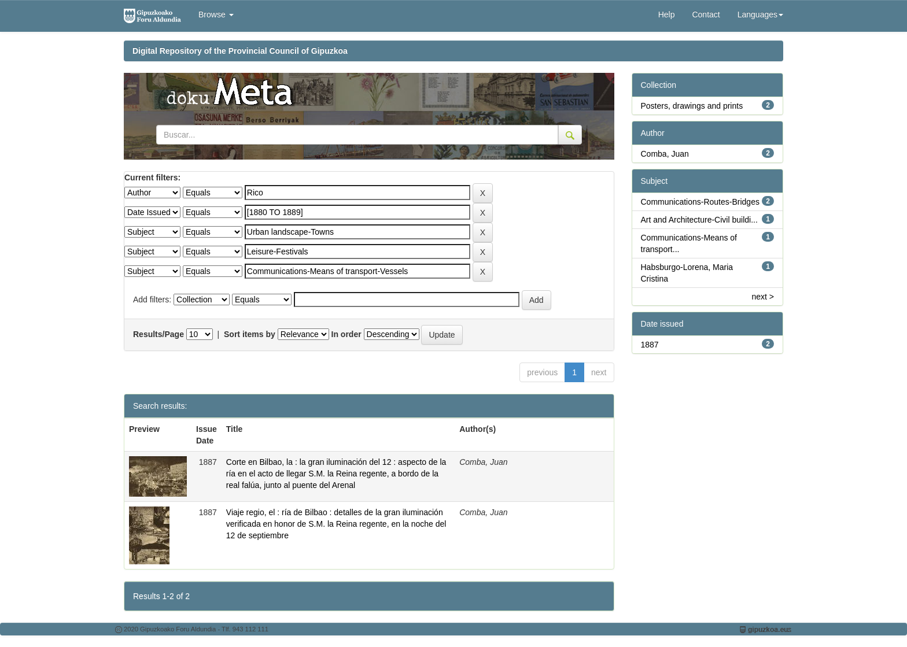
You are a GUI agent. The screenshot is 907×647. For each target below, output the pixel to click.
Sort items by (249, 334)
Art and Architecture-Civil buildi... (699, 219)
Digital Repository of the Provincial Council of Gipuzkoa (240, 51)
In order (346, 334)
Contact (706, 14)
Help (666, 14)
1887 (650, 344)
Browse (216, 14)
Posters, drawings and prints (692, 105)
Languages (760, 14)
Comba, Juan (665, 153)
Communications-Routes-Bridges (700, 201)
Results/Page (158, 334)
